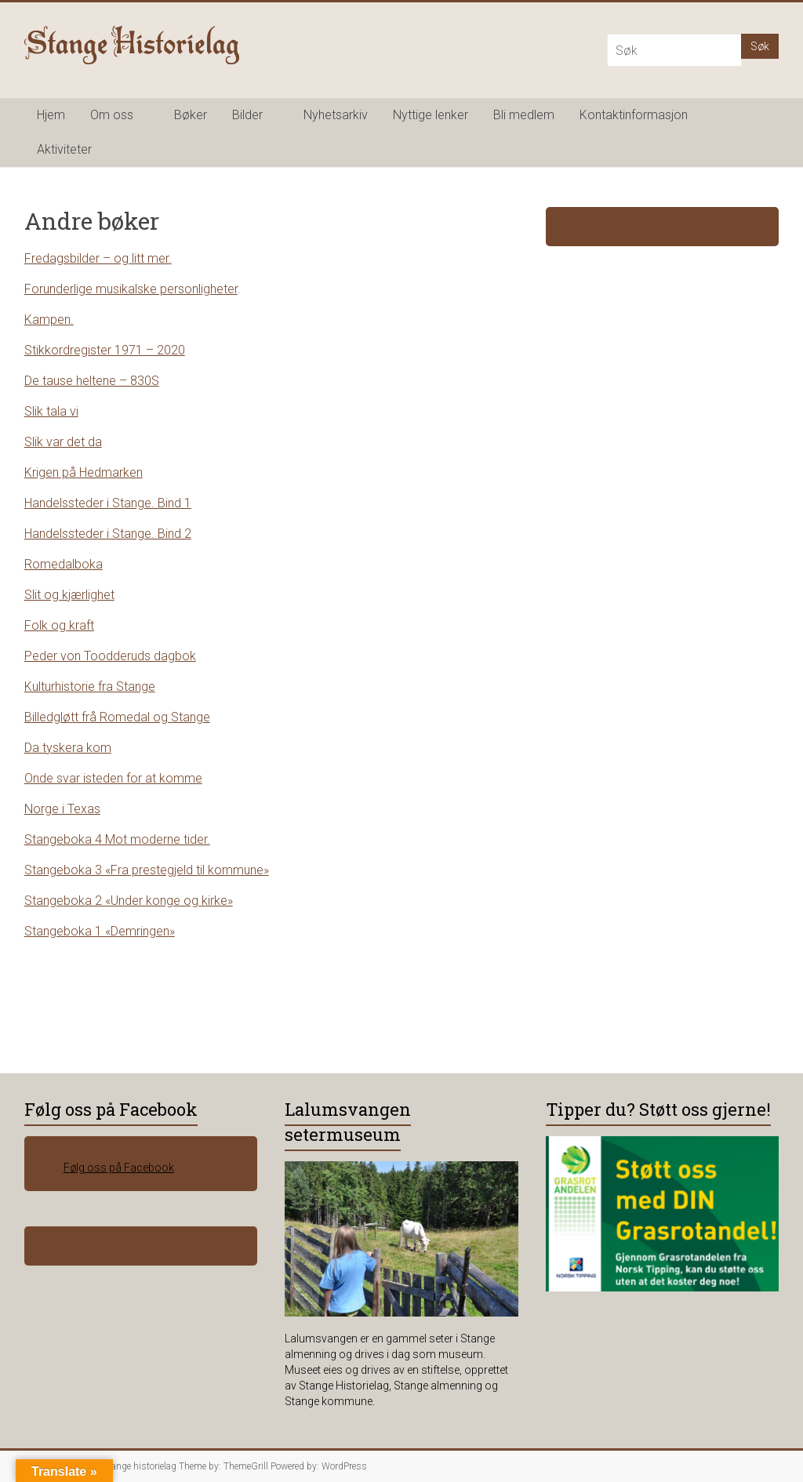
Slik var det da (63, 441)
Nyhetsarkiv (335, 114)
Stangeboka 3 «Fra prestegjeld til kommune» (146, 870)
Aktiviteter (64, 149)
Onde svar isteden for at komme (113, 778)
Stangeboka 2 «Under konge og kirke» (128, 900)
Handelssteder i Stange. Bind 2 (107, 533)
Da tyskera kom (67, 747)
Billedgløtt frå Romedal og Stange (117, 717)
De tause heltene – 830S (91, 380)
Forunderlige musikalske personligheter (131, 289)
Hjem (51, 114)
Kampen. (49, 319)
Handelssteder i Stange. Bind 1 (107, 503)
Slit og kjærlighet (69, 594)
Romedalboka (63, 564)
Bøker (190, 114)
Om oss (111, 114)
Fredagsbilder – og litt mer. (98, 258)
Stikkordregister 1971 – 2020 (104, 350)
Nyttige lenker (430, 114)
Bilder (247, 114)
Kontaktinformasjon (634, 114)
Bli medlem (523, 114)
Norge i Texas (62, 808)
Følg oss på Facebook (111, 1109)
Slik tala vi (51, 411)
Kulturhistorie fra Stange (89, 686)
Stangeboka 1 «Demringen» (99, 931)
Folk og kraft (59, 625)
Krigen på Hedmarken (83, 472)
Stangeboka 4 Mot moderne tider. (117, 839)
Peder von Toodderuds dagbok (110, 655)
